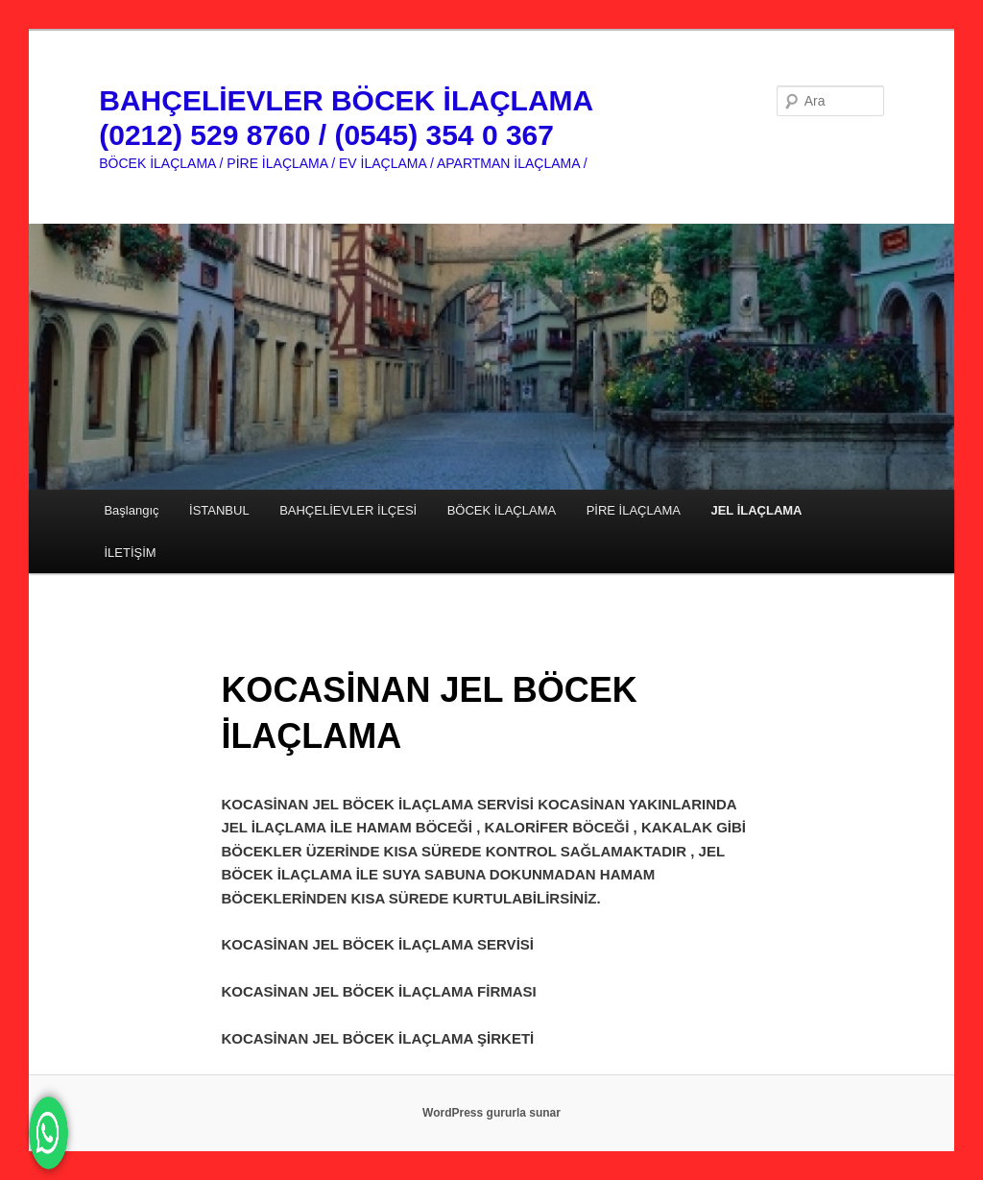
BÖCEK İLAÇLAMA (501, 510)
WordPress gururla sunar (491, 1113)
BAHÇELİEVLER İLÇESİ (348, 510)
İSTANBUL (219, 510)
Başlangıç (131, 510)
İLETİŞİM (130, 552)
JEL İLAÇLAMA (756, 510)
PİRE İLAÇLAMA (634, 510)
